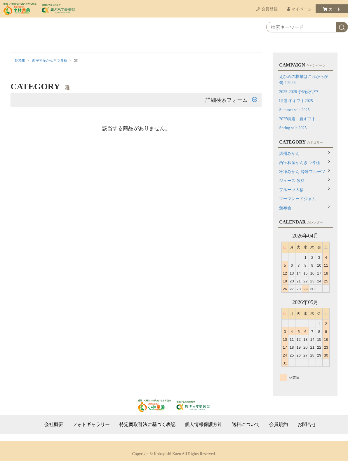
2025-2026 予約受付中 (298, 92)
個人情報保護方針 (203, 424)
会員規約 (278, 424)
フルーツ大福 (291, 190)
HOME (20, 60)
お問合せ (306, 424)
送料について (246, 424)
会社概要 (53, 424)
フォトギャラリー (91, 424)
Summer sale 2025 (294, 110)
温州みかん (289, 153)
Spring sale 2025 (293, 128)
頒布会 (285, 208)
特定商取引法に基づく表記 (147, 424)
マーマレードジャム (297, 199)
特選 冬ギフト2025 (296, 101)
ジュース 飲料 (292, 181)
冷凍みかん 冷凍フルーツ (302, 172)
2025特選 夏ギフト (297, 119)
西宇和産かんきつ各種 (49, 60)
